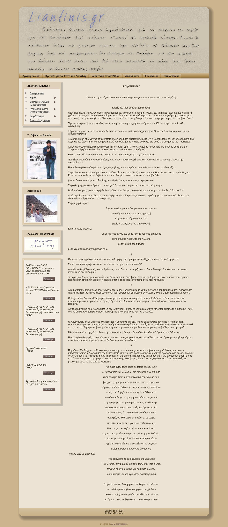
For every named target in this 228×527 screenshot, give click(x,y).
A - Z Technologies (119, 524)
